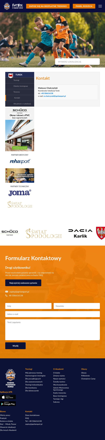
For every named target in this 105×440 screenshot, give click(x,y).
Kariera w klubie (6, 421)
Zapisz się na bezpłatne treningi (48, 6)
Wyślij (15, 345)
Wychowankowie (60, 385)
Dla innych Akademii (8, 430)
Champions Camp (88, 379)
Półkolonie (85, 376)
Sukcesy (56, 402)
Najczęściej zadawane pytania (23, 283)
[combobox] (77, 62)
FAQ (27, 418)
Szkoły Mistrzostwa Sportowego (61, 389)
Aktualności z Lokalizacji (22, 104)
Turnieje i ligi (58, 399)
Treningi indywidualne (34, 385)
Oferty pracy (5, 415)
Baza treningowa (60, 396)
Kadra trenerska (59, 393)
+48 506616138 (47, 93)
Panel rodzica (84, 6)
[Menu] (100, 6)
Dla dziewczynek (32, 391)
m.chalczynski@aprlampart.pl (54, 96)
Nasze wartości (59, 379)
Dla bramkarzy (31, 388)
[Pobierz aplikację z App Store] (10, 397)
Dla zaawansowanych (33, 382)
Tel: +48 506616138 (33, 421)
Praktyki (3, 418)
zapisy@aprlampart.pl (33, 424)
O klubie (56, 373)
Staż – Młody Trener (8, 424)
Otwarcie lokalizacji (8, 427)
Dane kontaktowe (32, 415)
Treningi (16, 80)
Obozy (83, 373)
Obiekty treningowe (21, 86)
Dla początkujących (33, 379)
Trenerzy (17, 92)
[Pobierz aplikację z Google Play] (10, 403)
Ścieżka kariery (59, 382)
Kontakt (17, 98)
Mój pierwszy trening (33, 373)
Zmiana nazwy (59, 376)
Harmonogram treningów (35, 376)
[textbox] (77, 62)
